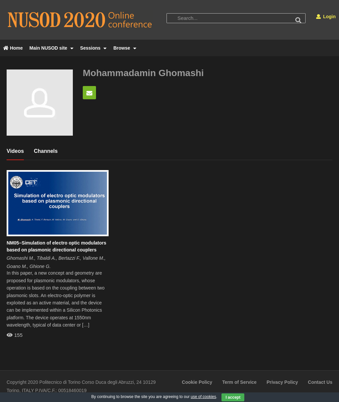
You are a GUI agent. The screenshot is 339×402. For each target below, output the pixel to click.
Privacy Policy (282, 382)
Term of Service (239, 382)
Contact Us (320, 382)
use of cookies (203, 396)
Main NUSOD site (51, 48)
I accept (232, 397)
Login (326, 16)
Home (13, 48)
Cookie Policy (197, 382)
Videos (15, 151)
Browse (124, 48)
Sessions (93, 48)
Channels (46, 151)
